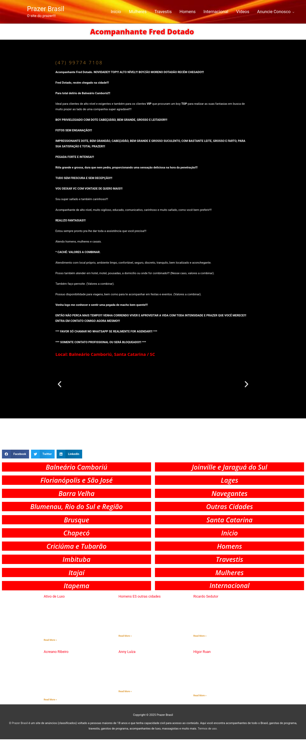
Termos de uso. (207, 732)
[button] (59, 384)
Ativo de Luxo (54, 600)
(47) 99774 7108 (80, 62)
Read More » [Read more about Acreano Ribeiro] (50, 703)
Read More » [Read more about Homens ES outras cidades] (125, 639)
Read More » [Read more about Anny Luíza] (125, 695)
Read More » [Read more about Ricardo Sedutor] (199, 639)
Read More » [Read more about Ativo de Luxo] (50, 643)
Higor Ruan (202, 655)
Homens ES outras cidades (139, 600)
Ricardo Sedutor (205, 600)
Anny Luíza (126, 655)
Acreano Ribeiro (56, 655)
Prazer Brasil (47, 9)
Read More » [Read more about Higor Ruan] (199, 699)
